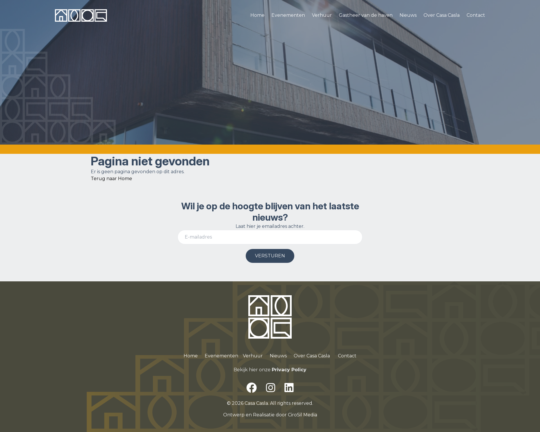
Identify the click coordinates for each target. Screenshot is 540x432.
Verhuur (322, 15)
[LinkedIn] (289, 387)
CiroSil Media (302, 415)
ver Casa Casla (314, 356)
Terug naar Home (111, 178)
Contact (476, 15)
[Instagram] (271, 387)
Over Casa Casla (442, 15)
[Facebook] (251, 387)
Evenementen (288, 15)
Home (257, 15)
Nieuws (408, 15)
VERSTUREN (270, 256)
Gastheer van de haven (366, 15)
